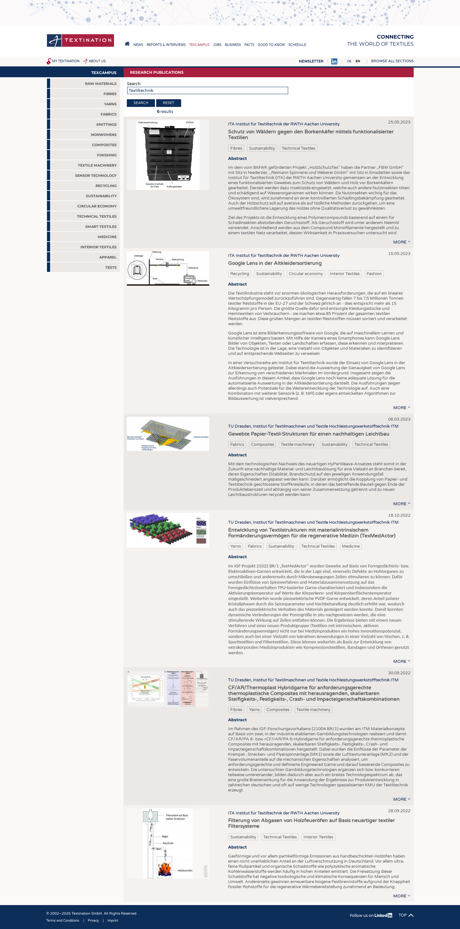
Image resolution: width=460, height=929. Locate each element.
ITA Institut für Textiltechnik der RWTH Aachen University (284, 124)
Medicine (351, 546)
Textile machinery (298, 444)
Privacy (93, 921)
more (399, 242)
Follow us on (371, 915)
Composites (262, 444)
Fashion (374, 273)
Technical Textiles (298, 148)
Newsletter (311, 61)
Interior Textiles (345, 273)
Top (403, 915)
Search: (134, 83)
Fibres (236, 148)
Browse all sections (392, 61)
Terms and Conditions (62, 921)
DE (349, 61)
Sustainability (262, 148)
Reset (168, 103)
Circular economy (306, 273)
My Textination (66, 61)
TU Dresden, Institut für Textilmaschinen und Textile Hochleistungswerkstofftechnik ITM (313, 426)
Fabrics (237, 444)
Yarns (235, 546)
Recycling (239, 273)
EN (358, 61)
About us (97, 61)
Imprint (112, 921)
